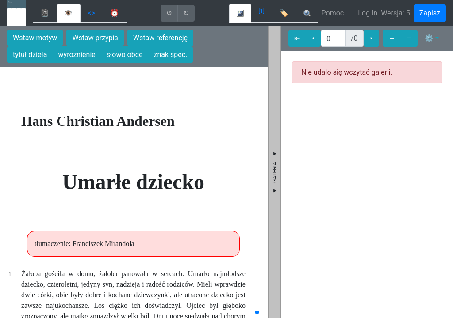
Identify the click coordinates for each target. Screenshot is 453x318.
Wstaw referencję (160, 38)
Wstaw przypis (95, 38)
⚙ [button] (429, 38)
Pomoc (333, 13)
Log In (367, 13)
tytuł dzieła (30, 54)
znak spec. (171, 54)
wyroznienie (77, 54)
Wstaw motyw (35, 38)
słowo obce (125, 54)
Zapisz (429, 13)
